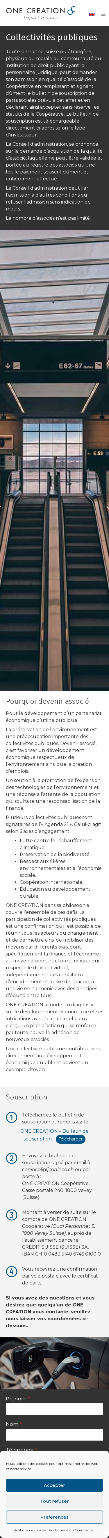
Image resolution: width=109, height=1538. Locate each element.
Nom (14, 1424)
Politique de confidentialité (71, 1530)
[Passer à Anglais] (91, 14)
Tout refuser (54, 1501)
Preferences (54, 1517)
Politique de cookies (30, 1530)
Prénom (18, 1399)
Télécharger (71, 1139)
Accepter (54, 1485)
